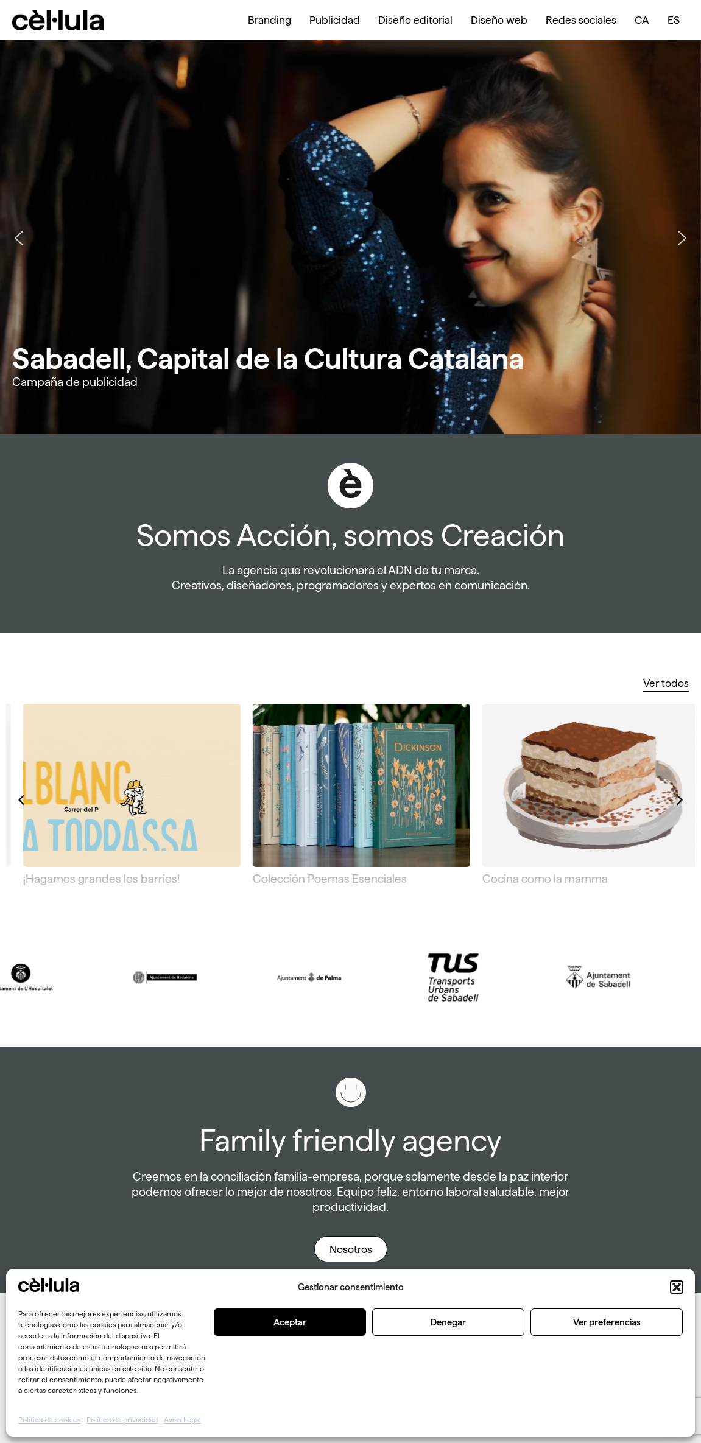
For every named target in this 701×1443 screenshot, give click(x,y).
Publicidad (334, 20)
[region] (350, 237)
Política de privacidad (122, 1420)
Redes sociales (581, 20)
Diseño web (499, 20)
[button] (677, 1287)
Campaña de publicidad (75, 382)
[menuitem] (641, 20)
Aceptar (289, 1322)
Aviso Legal (182, 1420)
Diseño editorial (415, 20)
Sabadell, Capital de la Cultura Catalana (268, 358)
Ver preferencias (607, 1322)
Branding (269, 20)
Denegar (448, 1322)
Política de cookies (49, 1420)
